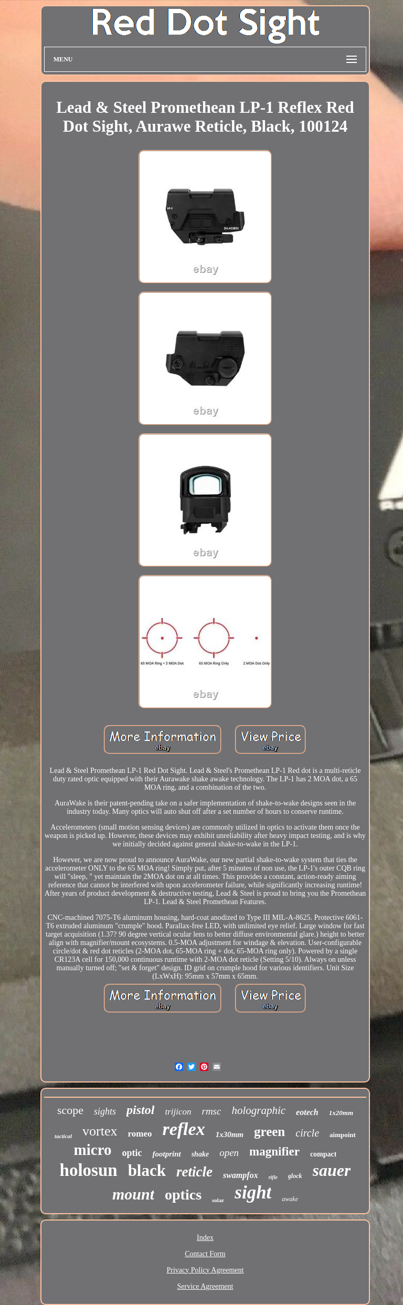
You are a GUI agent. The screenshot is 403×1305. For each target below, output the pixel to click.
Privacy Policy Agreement (205, 1270)
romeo (140, 1134)
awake (290, 1199)
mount (133, 1194)
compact (323, 1154)
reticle (194, 1172)
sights (105, 1111)
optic (132, 1153)
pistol (140, 1110)
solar (218, 1200)
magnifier (274, 1151)
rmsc (211, 1111)
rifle (273, 1177)
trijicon (178, 1112)
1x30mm (229, 1134)
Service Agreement (205, 1286)
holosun (89, 1170)
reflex (183, 1129)
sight (253, 1192)
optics (183, 1194)
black (147, 1170)
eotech (307, 1112)
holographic (258, 1110)
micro (93, 1149)
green (269, 1131)
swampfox (240, 1175)
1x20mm (341, 1113)
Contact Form (205, 1254)
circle (307, 1133)
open (229, 1152)
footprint (166, 1154)
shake (200, 1154)
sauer (332, 1170)
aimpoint (343, 1135)
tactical (63, 1136)
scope (70, 1110)
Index (205, 1238)
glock (295, 1176)
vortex (99, 1131)
